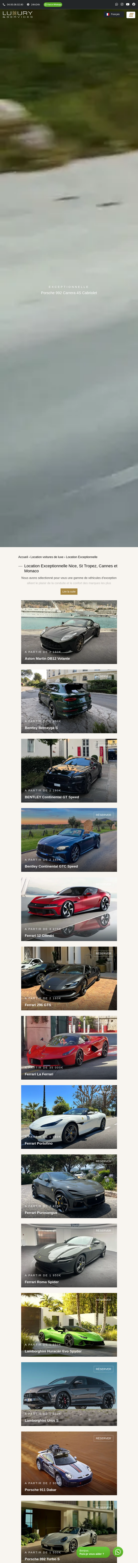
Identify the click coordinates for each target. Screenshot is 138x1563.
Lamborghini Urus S (42, 1420)
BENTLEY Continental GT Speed (52, 797)
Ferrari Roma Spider (42, 1282)
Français (112, 14)
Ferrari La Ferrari (39, 1074)
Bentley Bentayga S (41, 728)
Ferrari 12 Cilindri (39, 936)
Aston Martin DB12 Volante (47, 658)
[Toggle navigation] (130, 15)
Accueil (23, 557)
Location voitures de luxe (46, 557)
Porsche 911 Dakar (40, 1490)
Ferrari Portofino (39, 1143)
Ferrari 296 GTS (38, 1005)
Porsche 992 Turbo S (42, 1559)
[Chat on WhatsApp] (53, 4)
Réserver (103, 607)
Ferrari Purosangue (41, 1213)
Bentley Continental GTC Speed (51, 866)
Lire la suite (69, 591)
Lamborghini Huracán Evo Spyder (53, 1351)
